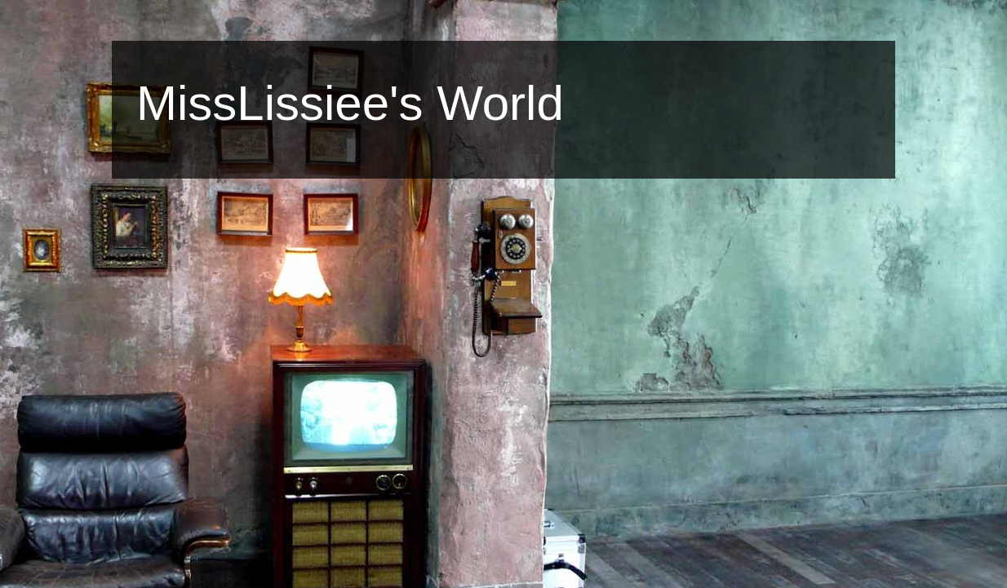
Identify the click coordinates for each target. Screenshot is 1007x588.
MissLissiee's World (350, 103)
